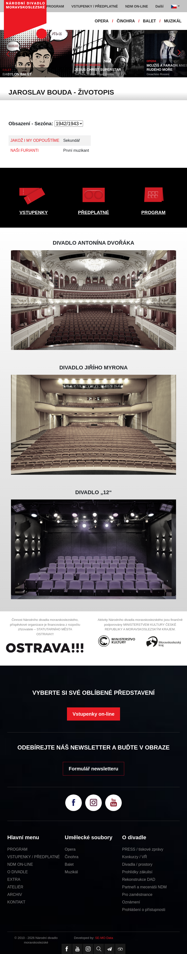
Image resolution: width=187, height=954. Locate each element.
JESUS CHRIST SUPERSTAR (98, 69)
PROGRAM (153, 212)
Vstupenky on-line (93, 714)
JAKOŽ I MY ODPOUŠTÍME (34, 140)
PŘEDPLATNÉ (93, 212)
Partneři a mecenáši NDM (144, 887)
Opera (70, 849)
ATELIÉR (15, 887)
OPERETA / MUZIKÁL (88, 64)
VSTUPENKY (33, 212)
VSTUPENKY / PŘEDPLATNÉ (33, 857)
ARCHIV (14, 894)
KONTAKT (16, 902)
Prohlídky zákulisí (137, 872)
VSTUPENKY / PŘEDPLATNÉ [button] (94, 6)
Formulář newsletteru (93, 768)
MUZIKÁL (173, 21)
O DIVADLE (17, 872)
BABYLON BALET (17, 74)
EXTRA (13, 879)
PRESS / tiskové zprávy (142, 849)
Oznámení (131, 902)
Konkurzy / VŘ (134, 857)
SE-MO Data (104, 938)
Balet (69, 864)
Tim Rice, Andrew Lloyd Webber (94, 74)
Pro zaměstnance (137, 894)
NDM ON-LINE (20, 864)
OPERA (102, 21)
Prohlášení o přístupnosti (143, 910)
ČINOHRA (126, 21)
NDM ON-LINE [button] (136, 6)
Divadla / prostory (137, 864)
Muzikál (71, 872)
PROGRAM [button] (55, 6)
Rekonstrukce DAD (138, 879)
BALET (149, 21)
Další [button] (159, 6)
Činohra (71, 857)
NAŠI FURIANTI (24, 150)
